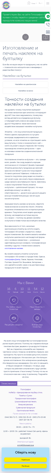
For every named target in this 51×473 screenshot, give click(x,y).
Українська (25, 460)
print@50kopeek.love (25, 445)
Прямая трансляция (8, 383)
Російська (25, 466)
